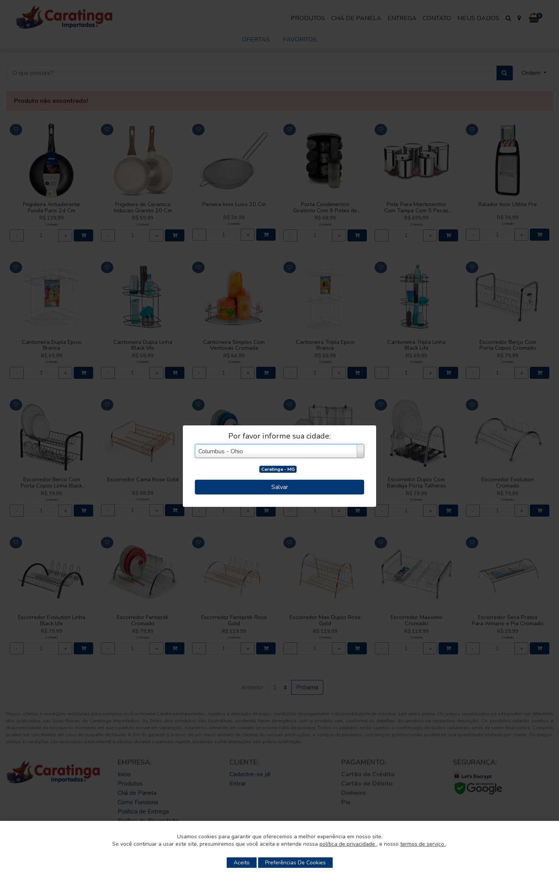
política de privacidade (348, 844)
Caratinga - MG (278, 469)
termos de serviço (423, 844)
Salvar (279, 487)
